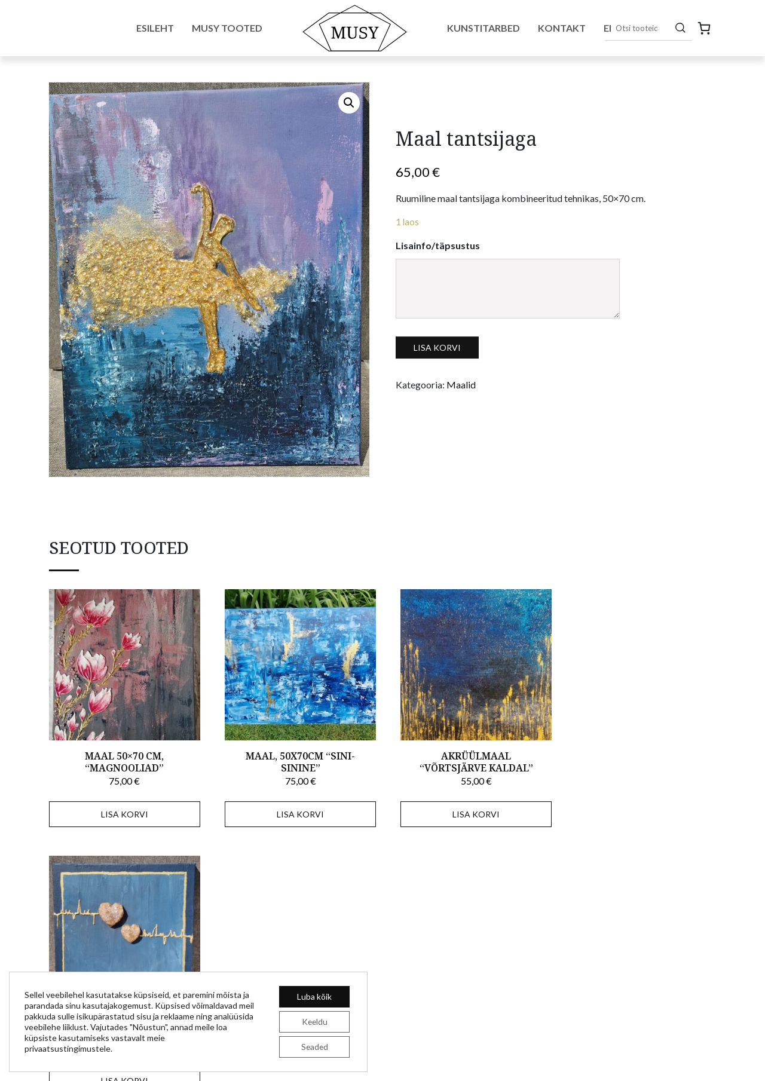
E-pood (405, 958)
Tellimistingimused (606, 1060)
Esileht (155, 27)
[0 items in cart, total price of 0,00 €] (704, 28)
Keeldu (314, 1021)
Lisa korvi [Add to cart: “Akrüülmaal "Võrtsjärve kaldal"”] (467, 810)
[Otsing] (680, 27)
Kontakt (562, 27)
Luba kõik (314, 996)
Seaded (315, 1047)
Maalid (461, 384)
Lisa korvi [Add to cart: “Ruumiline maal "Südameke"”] (639, 810)
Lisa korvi (437, 347)
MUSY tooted (418, 941)
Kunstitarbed (483, 27)
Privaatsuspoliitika (682, 1060)
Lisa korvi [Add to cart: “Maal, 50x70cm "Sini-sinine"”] (295, 810)
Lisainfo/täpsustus (438, 245)
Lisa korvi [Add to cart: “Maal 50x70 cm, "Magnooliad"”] (122, 810)
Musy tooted (227, 27)
